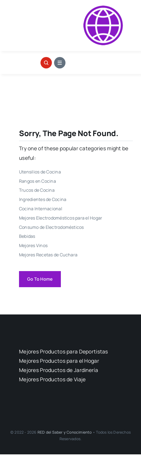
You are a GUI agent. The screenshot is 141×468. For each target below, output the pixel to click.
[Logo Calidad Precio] (103, 7)
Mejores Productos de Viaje (52, 379)
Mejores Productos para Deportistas (63, 351)
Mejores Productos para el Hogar (59, 360)
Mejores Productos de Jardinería (58, 370)
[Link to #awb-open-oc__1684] (59, 62)
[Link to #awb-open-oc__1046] (46, 62)
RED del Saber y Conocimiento (65, 432)
